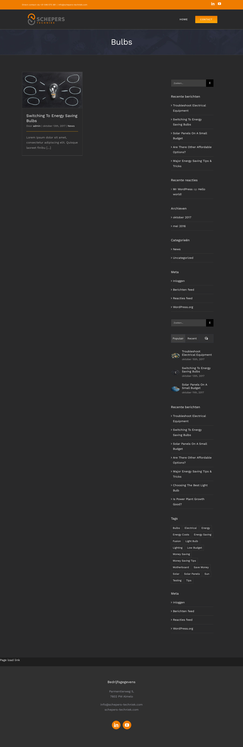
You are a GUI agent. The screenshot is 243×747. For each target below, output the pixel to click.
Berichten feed (183, 289)
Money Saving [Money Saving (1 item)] (181, 554)
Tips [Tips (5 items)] (188, 580)
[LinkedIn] (116, 725)
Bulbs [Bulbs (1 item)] (176, 528)
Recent (192, 338)
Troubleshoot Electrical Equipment (197, 353)
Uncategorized (183, 257)
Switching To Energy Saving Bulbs (196, 369)
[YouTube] (127, 725)
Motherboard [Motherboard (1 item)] (181, 567)
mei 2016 (179, 226)
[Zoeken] (209, 83)
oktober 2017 (182, 217)
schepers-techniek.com (122, 709)
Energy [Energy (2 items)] (205, 528)
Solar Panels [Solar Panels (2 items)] (192, 573)
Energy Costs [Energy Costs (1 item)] (181, 534)
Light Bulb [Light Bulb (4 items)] (191, 541)
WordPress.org (183, 307)
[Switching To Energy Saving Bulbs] (175, 372)
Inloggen (179, 281)
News (71, 125)
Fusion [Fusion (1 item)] (177, 541)
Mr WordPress (183, 189)
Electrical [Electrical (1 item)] (191, 528)
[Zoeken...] (188, 83)
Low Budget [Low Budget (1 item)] (194, 547)
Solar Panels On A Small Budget (194, 386)
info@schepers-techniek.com (72, 5)
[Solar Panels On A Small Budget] (175, 389)
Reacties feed (183, 298)
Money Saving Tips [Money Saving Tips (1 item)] (184, 560)
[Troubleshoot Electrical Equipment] (175, 355)
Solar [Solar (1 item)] (176, 573)
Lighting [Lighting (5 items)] (177, 547)
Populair (178, 338)
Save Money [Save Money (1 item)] (201, 567)
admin (36, 125)
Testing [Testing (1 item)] (177, 580)
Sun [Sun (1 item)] (207, 573)
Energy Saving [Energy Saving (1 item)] (202, 534)
